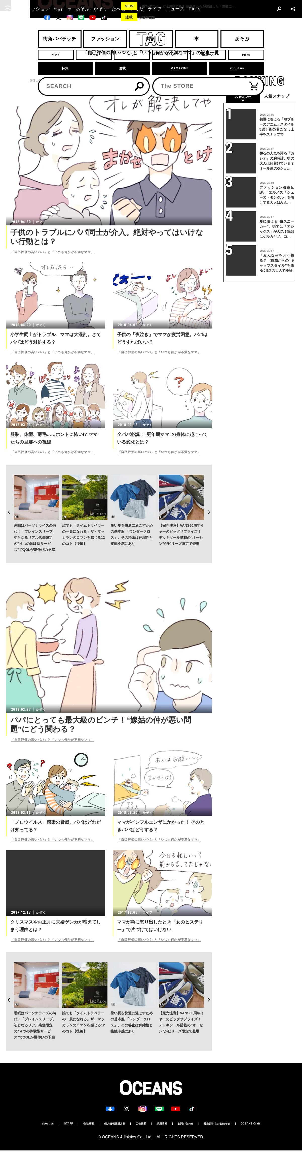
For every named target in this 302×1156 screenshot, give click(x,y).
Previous (6, 497)
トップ (10, 80)
